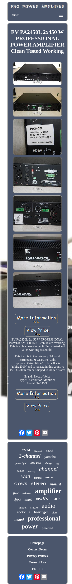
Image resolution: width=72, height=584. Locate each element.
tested (19, 519)
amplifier (48, 491)
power (30, 526)
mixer (49, 477)
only (57, 464)
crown (20, 483)
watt (25, 476)
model (23, 507)
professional (44, 518)
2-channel (30, 456)
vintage (48, 463)
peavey (20, 470)
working (31, 471)
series (35, 462)
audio (48, 505)
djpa (17, 499)
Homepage (37, 543)
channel (48, 469)
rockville (23, 512)
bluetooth (38, 451)
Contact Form (37, 549)
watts (42, 498)
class (54, 512)
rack (56, 498)
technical (26, 493)
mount (55, 484)
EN (34, 568)
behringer (41, 512)
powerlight (21, 463)
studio (34, 507)
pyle (16, 493)
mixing (37, 477)
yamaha (50, 457)
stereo (38, 483)
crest (26, 449)
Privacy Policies (37, 555)
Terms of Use (37, 562)
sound (28, 499)
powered (47, 528)
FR (41, 568)
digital (49, 450)
